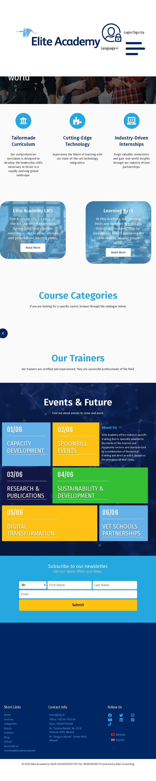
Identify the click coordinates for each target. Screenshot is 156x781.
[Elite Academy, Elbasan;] (78, 663)
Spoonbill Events (72, 447)
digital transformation (31, 530)
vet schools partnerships (121, 530)
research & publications (25, 492)
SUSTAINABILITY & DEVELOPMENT (80, 492)
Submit (78, 605)
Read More (33, 247)
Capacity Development (25, 447)
